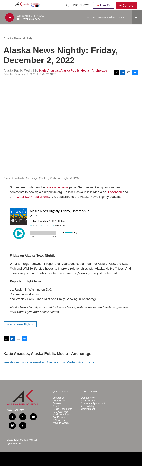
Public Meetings (61, 414)
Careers (56, 403)
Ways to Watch (60, 423)
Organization (59, 400)
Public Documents (62, 409)
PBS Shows (81, 5)
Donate (127, 5)
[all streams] (137, 17)
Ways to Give (88, 400)
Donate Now (88, 398)
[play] (9, 18)
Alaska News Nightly (18, 38)
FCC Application (61, 412)
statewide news (57, 187)
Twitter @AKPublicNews (32, 197)
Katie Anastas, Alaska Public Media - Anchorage (73, 70)
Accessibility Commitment (88, 407)
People (56, 406)
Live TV (103, 5)
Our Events (58, 417)
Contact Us (58, 398)
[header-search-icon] (67, 5)
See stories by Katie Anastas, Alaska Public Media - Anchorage (49, 362)
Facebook (115, 192)
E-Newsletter (59, 420)
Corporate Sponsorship (93, 403)
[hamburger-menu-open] (8, 5)
